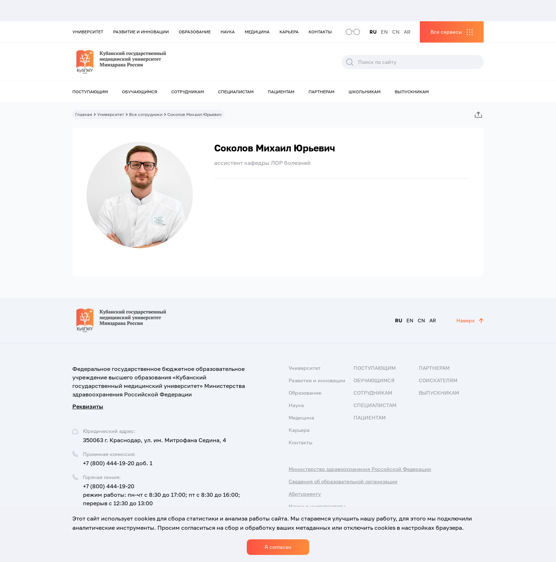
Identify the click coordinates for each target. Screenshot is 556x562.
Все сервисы (446, 32)
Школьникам (364, 91)
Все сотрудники (145, 114)
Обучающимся (139, 91)
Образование (195, 31)
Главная (83, 114)
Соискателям (438, 380)
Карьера (289, 31)
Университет (87, 31)
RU (373, 32)
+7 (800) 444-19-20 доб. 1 (117, 463)
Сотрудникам (187, 91)
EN (384, 32)
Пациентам (281, 91)
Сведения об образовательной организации (343, 481)
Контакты (320, 31)
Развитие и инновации (141, 31)
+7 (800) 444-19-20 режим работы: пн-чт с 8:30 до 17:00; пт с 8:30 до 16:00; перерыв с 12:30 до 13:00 (161, 495)
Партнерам (321, 91)
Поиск (349, 62)
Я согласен (278, 547)
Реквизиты (87, 406)
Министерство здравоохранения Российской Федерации (360, 469)
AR (407, 32)
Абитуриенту (305, 494)
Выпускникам (412, 91)
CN (396, 32)
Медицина (257, 31)
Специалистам (236, 91)
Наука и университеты (317, 506)
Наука (228, 31)
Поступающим (90, 91)
